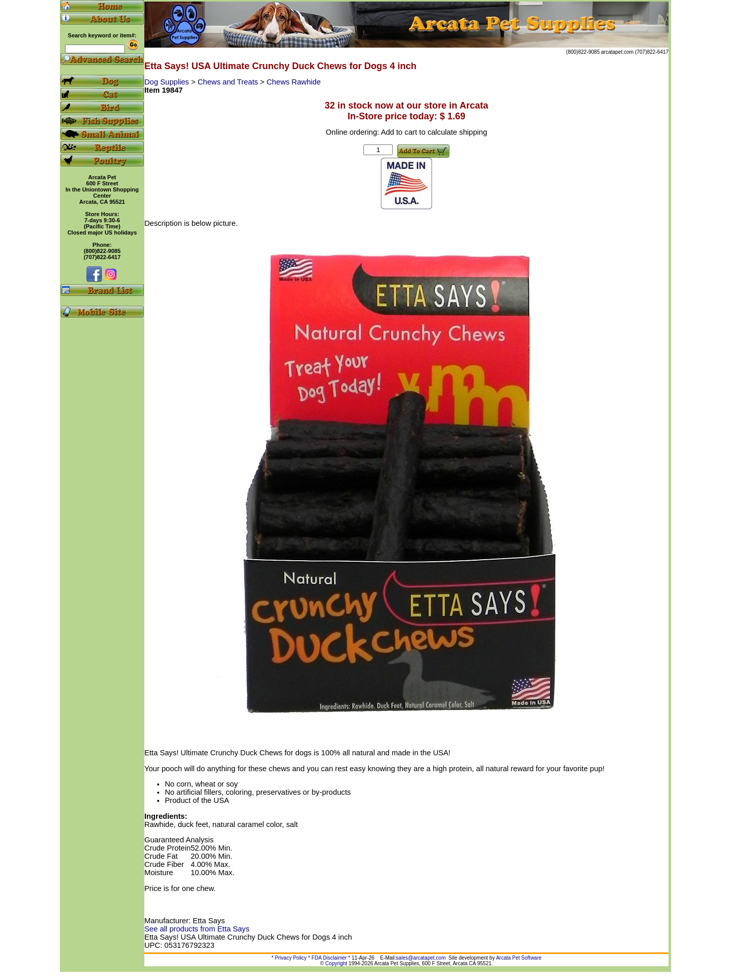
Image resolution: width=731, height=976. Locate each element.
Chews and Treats (229, 82)
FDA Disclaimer (329, 958)
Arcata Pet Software (519, 958)
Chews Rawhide (294, 82)
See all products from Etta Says (196, 929)
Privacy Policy (291, 958)
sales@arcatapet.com (421, 958)
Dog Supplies (167, 82)
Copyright (336, 963)
